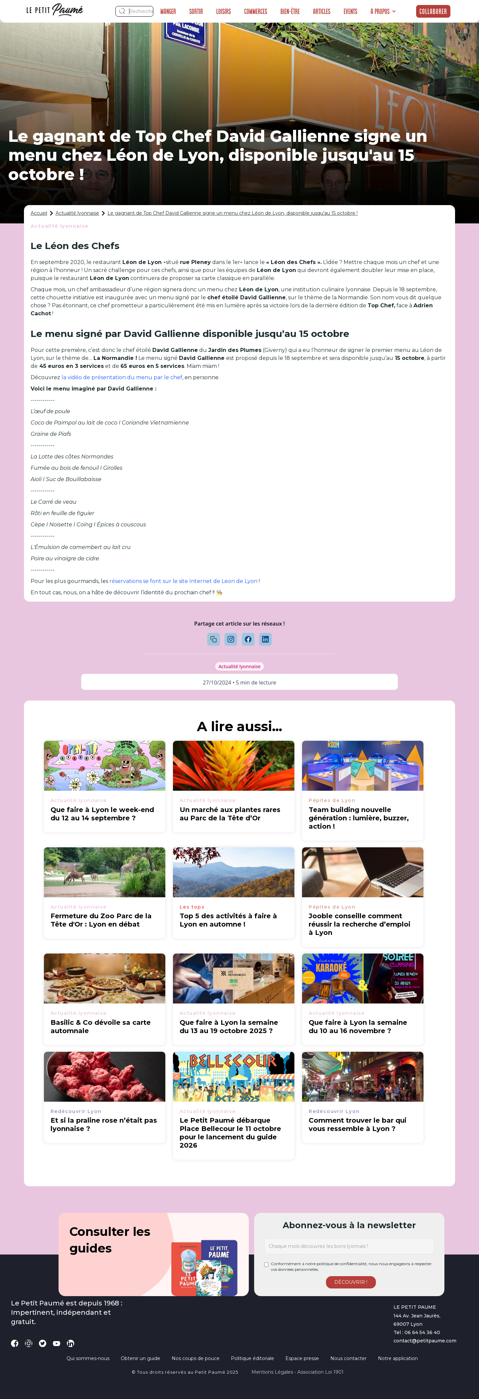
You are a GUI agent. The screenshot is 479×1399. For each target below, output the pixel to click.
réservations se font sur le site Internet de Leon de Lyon (183, 581)
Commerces (255, 11)
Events (350, 11)
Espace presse (302, 1358)
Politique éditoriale (252, 1358)
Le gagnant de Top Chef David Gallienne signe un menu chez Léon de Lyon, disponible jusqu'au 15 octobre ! (232, 213)
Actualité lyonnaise (77, 213)
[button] (383, 11)
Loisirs (223, 11)
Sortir (196, 11)
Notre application (398, 1358)
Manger (168, 11)
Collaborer (433, 11)
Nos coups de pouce (196, 1358)
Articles (321, 11)
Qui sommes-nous (88, 1358)
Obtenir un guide (140, 1358)
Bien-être (290, 11)
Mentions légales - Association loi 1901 (297, 1372)
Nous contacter (348, 1358)
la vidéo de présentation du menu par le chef (122, 377)
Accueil (39, 213)
